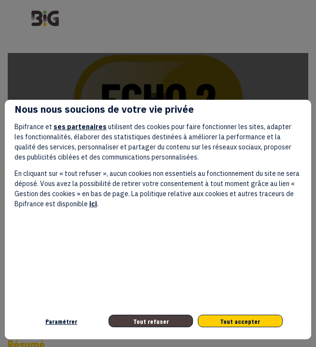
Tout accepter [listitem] (240, 321)
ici (93, 204)
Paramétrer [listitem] (61, 321)
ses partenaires (80, 126)
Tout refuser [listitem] (151, 321)
